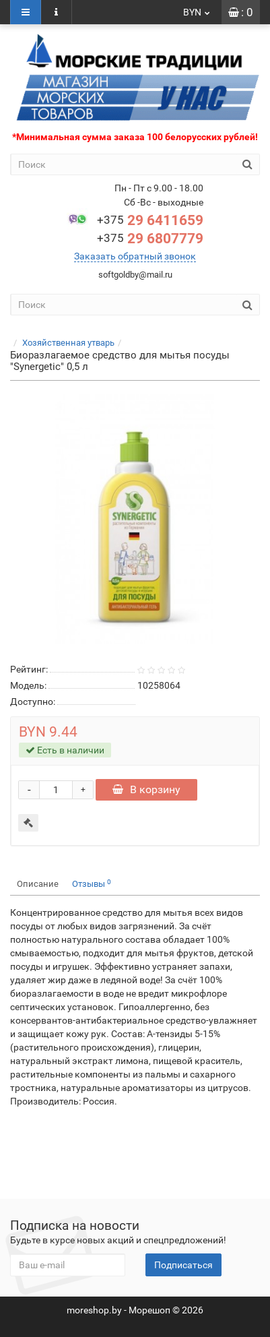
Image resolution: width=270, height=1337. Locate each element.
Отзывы (91, 884)
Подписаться (183, 1265)
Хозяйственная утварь (68, 343)
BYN (197, 12)
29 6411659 (150, 220)
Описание (38, 884)
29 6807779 (150, 238)
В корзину (146, 789)
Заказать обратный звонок (135, 256)
